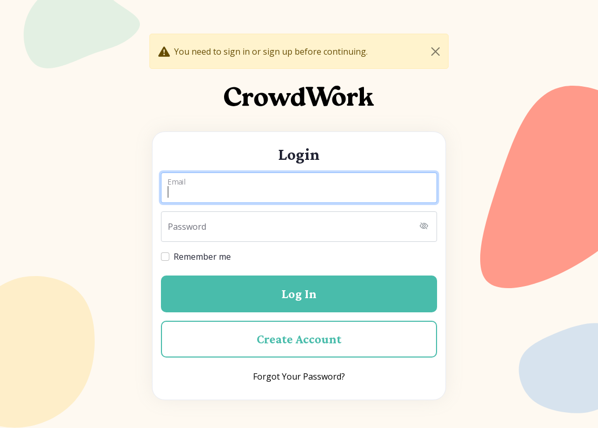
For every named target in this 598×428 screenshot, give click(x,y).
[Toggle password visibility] (424, 227)
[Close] (435, 51)
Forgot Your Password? (299, 376)
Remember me (202, 256)
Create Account (299, 339)
